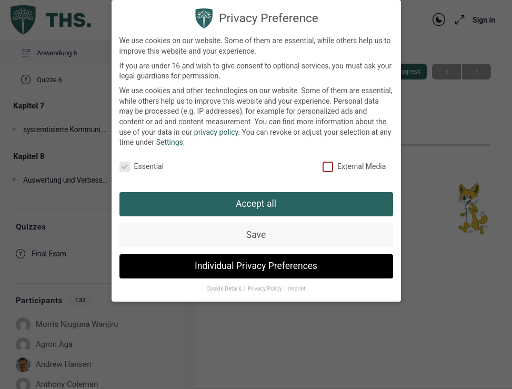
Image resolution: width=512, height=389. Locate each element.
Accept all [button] (256, 203)
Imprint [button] (296, 288)
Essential (141, 167)
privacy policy (216, 132)
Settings (169, 142)
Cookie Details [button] (224, 288)
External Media (354, 167)
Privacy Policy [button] (265, 288)
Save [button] (256, 235)
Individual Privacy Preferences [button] (256, 266)
